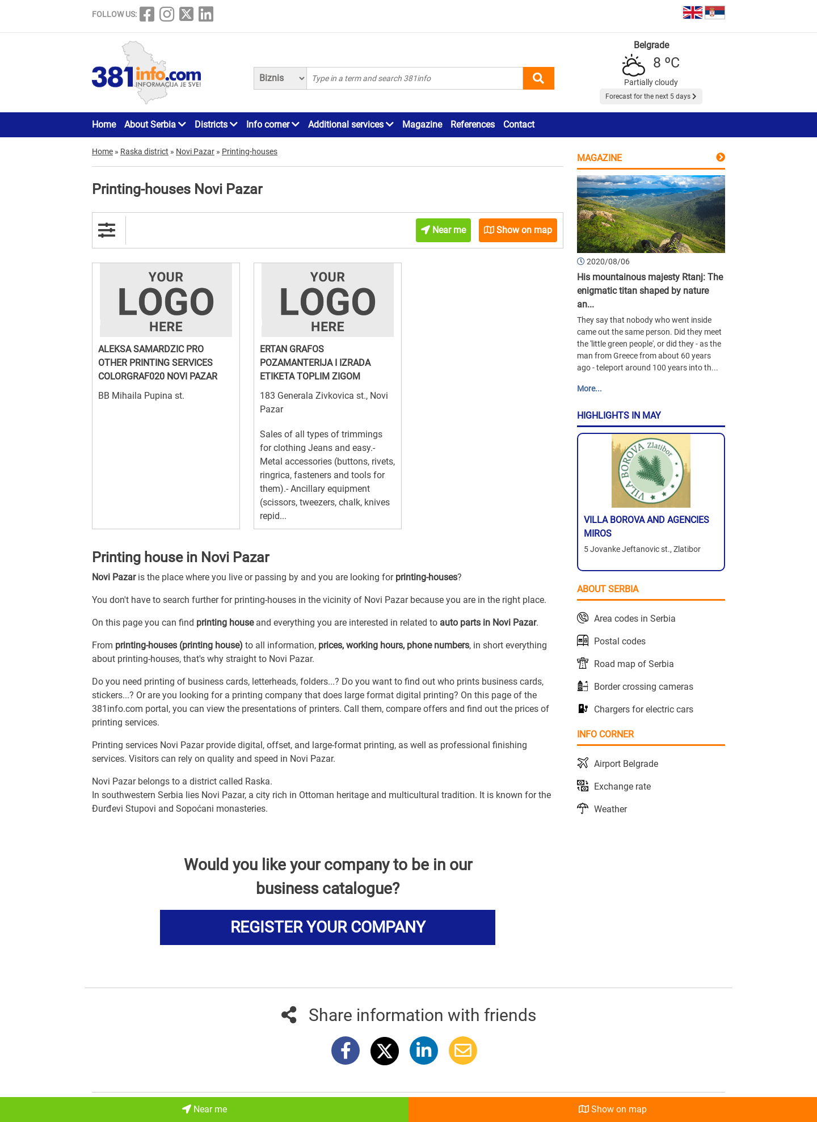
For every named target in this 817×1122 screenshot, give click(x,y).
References (472, 124)
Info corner (273, 124)
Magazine (422, 124)
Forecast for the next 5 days (651, 96)
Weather (610, 809)
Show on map (613, 1109)
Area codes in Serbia (635, 618)
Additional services (351, 124)
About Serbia (155, 124)
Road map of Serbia (634, 664)
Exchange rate (622, 786)
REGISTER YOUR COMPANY (328, 927)
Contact (518, 124)
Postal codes (620, 641)
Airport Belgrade (626, 763)
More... (589, 388)
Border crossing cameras (643, 686)
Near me (204, 1109)
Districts (216, 124)
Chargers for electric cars (643, 709)
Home (104, 124)
